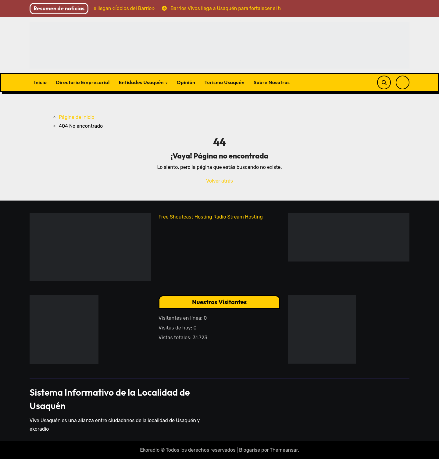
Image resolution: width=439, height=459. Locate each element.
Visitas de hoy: (176, 328)
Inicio (40, 82)
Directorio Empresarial (82, 82)
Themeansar (284, 450)
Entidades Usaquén (142, 82)
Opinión (186, 82)
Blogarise (249, 450)
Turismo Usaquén (224, 82)
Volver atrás (219, 181)
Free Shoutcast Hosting (185, 217)
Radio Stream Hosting (238, 217)
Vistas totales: (176, 337)
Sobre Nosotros (272, 82)
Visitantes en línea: (181, 318)
